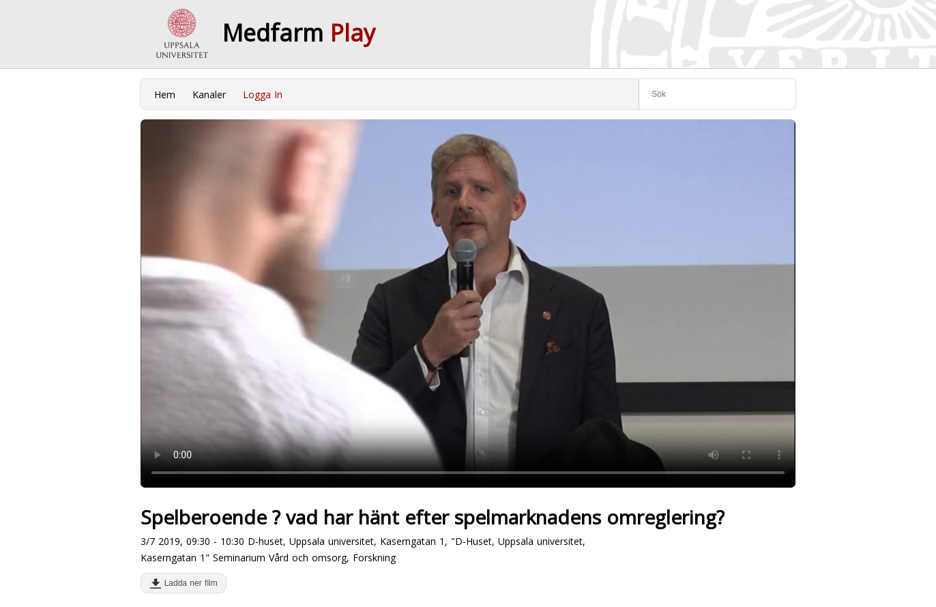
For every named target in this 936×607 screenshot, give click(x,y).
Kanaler (209, 94)
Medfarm (298, 32)
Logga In (262, 94)
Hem (164, 94)
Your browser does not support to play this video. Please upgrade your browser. (468, 303)
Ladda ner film (188, 583)
